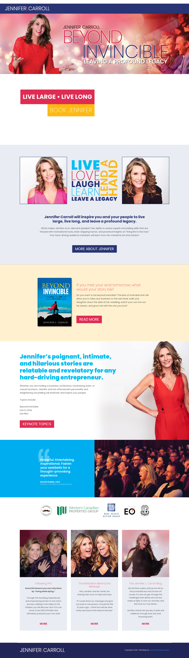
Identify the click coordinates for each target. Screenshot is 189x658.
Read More (89, 319)
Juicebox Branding (157, 650)
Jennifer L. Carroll (94, 8)
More (43, 623)
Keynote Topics (37, 424)
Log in (167, 650)
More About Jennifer (94, 248)
